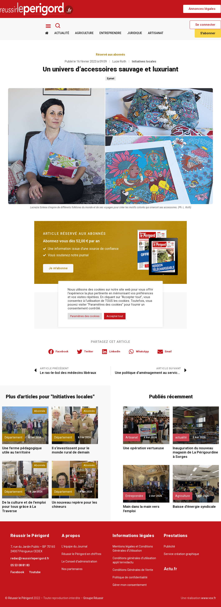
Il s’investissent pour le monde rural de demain (70, 450)
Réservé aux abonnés (110, 54)
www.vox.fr (208, 598)
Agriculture (84, 33)
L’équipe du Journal (74, 546)
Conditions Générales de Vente (133, 569)
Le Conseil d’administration (79, 561)
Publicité (169, 546)
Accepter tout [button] (115, 316)
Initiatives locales (144, 61)
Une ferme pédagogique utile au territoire (22, 450)
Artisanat (155, 33)
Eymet (110, 78)
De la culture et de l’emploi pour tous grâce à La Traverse (24, 506)
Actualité (61, 33)
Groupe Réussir (93, 598)
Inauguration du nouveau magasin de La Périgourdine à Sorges (195, 452)
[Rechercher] (57, 25)
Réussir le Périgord (20, 598)
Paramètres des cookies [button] (84, 316)
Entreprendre (110, 33)
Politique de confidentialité (130, 577)
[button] (202, 9)
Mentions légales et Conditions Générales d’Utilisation (133, 548)
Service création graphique (181, 554)
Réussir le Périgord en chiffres (81, 554)
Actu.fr (170, 568)
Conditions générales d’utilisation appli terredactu (134, 560)
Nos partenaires (72, 569)
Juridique (134, 33)
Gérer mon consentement (130, 585)
